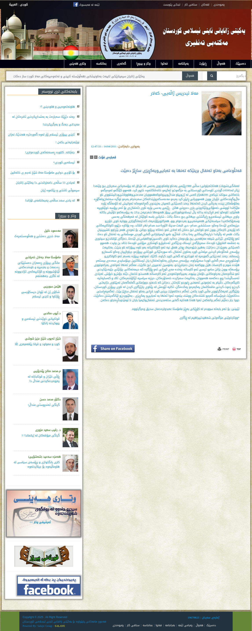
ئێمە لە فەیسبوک (89, 4)
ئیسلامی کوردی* (64, 162)
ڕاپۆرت (202, 63)
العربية (13, 4)
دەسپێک (241, 63)
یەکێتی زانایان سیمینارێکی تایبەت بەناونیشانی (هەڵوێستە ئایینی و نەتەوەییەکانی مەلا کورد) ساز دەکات (74, 76)
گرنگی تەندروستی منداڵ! (43, 405)
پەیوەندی (118, 625)
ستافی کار (190, 4)
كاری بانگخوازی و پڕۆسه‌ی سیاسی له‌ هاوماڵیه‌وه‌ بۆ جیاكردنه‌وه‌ (37, 464)
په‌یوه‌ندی (219, 4)
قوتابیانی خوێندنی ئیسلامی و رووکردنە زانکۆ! (41, 321)
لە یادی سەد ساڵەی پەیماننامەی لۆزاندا (50, 200)
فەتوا (164, 63)
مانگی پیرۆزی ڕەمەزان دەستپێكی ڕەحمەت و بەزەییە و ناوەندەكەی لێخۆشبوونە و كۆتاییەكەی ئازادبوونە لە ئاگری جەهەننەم (37, 269)
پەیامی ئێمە (185, 625)
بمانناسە (101, 63)
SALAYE (60, 626)
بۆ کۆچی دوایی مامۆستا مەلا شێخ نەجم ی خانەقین (42, 172)
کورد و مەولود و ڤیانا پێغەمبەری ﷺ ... (37, 346)
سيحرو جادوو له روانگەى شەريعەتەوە (56, 511)
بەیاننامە (183, 63)
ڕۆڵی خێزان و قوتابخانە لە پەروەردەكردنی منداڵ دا (44, 379)
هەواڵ (221, 63)
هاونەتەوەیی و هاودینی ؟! (57, 106)
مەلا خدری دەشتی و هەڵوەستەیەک (37, 236)
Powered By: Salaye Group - (39, 626)
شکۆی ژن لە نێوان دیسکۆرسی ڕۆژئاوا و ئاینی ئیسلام (40, 294)
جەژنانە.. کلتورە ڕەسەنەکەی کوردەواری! (50, 152)
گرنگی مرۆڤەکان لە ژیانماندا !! (41, 435)
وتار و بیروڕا (143, 63)
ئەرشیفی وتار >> (40, 522)
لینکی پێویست (171, 4)
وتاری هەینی (77, 63)
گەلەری (121, 63)
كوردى (24, 4)
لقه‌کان (205, 4)
